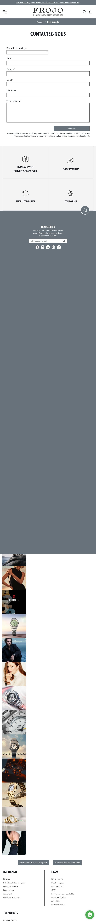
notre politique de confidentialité (75, 136)
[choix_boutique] (27, 52)
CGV (53, 890)
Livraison (7, 879)
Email (10, 80)
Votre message (14, 101)
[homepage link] (48, 12)
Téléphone (11, 90)
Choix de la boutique (16, 48)
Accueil (40, 22)
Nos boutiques (57, 883)
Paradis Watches (58, 905)
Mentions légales (58, 897)
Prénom (11, 69)
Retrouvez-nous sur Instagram (33, 862)
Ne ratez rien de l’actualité (67, 862)
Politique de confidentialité (62, 894)
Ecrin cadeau (8, 890)
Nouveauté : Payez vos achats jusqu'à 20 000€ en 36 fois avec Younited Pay (48, 2)
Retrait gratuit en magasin (14, 883)
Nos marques (57, 879)
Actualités (55, 901)
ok (64, 240)
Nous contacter (57, 886)
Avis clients (7, 894)
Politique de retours (11, 897)
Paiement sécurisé (10, 886)
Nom (9, 58)
